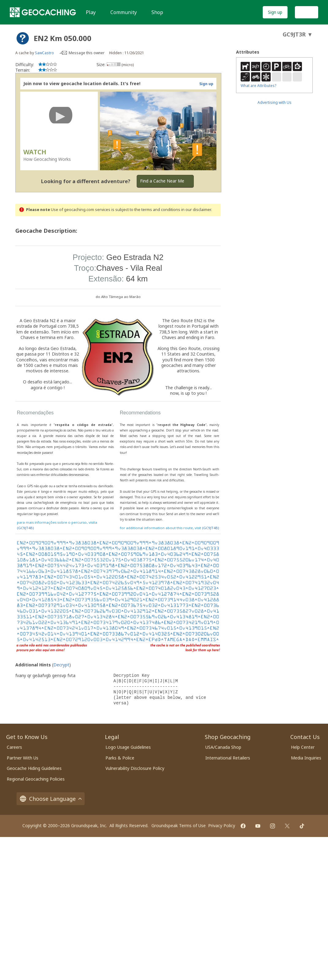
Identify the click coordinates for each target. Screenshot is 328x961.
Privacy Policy (221, 825)
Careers (14, 747)
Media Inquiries (306, 758)
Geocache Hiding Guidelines (34, 768)
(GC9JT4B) (25, 528)
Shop (157, 12)
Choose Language (50, 798)
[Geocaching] (43, 12)
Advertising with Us (274, 102)
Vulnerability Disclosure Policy (134, 768)
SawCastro (44, 52)
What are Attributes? (258, 85)
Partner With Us (22, 758)
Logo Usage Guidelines (128, 747)
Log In (306, 12)
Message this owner (87, 52)
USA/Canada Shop (223, 747)
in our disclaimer (196, 209)
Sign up (275, 12)
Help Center (303, 747)
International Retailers (227, 758)
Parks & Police (119, 758)
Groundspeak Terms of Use (178, 825)
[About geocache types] (22, 38)
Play (91, 12)
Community (123, 12)
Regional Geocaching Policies (36, 779)
